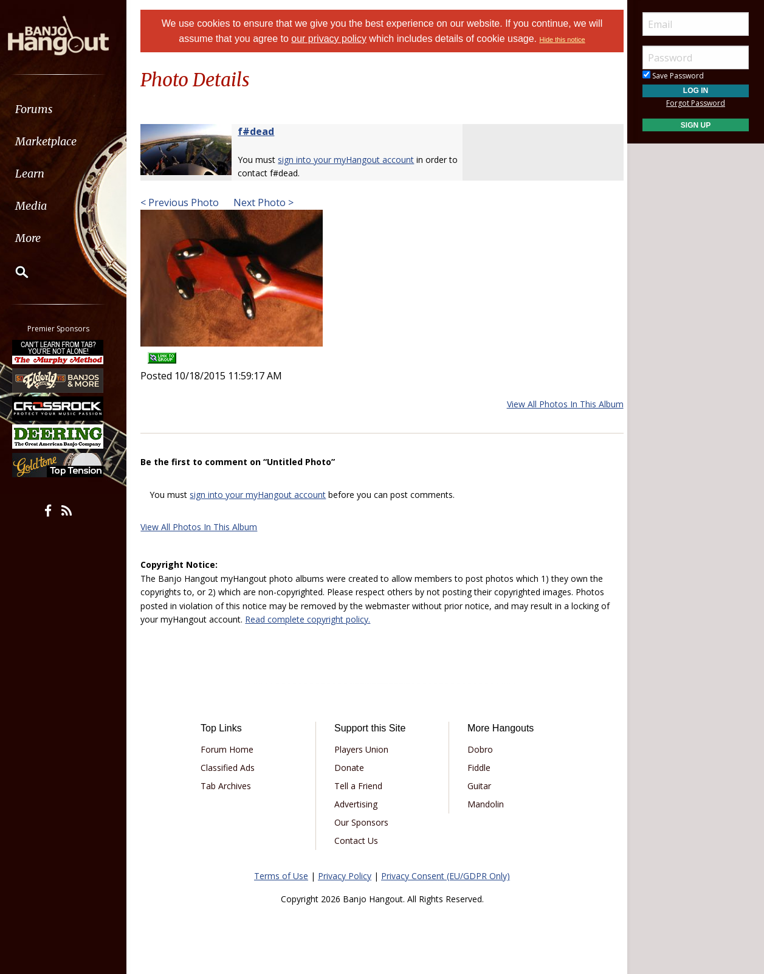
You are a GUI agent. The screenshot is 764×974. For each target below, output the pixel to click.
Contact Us (357, 840)
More (38, 238)
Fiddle (477, 767)
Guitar (478, 786)
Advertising (357, 804)
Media (41, 206)
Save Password (673, 76)
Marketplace (56, 141)
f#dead (261, 131)
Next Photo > (267, 202)
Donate (350, 767)
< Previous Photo (185, 202)
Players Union (363, 749)
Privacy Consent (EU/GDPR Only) (445, 876)
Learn (40, 174)
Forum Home (231, 749)
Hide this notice (562, 39)
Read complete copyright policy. (313, 619)
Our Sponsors (363, 822)
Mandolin (484, 804)
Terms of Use (281, 876)
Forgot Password (695, 103)
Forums (44, 109)
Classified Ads (232, 767)
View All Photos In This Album (559, 404)
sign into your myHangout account (351, 159)
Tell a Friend (360, 786)
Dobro (479, 749)
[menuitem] (68, 109)
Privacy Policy (344, 876)
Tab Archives (230, 786)
